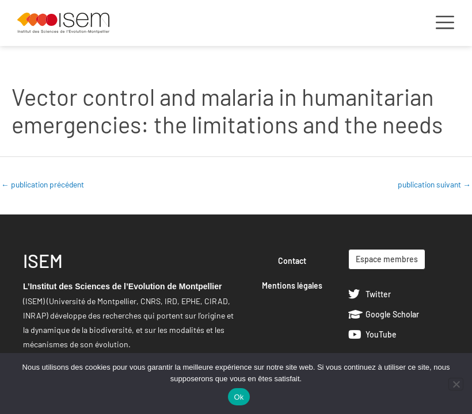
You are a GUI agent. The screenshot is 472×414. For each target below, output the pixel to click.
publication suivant (434, 184)
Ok (238, 397)
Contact (292, 261)
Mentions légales (292, 285)
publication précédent (42, 184)
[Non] (455, 384)
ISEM (43, 260)
